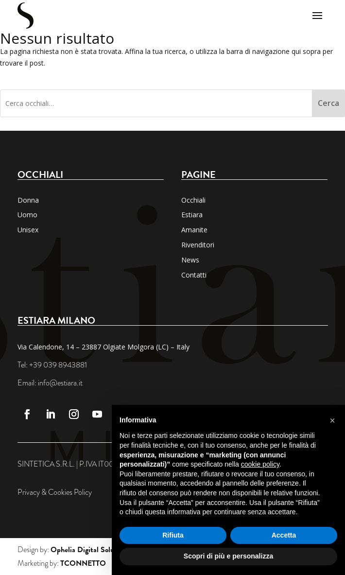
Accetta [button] (284, 535)
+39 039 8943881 (58, 365)
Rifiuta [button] (173, 535)
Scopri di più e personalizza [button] (228, 556)
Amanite (194, 229)
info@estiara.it (60, 383)
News (190, 259)
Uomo (27, 214)
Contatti (194, 274)
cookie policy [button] (260, 464)
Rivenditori (197, 244)
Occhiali (193, 200)
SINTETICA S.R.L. (46, 464)
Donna (28, 200)
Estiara (192, 214)
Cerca (328, 103)
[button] (332, 420)
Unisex (27, 229)
